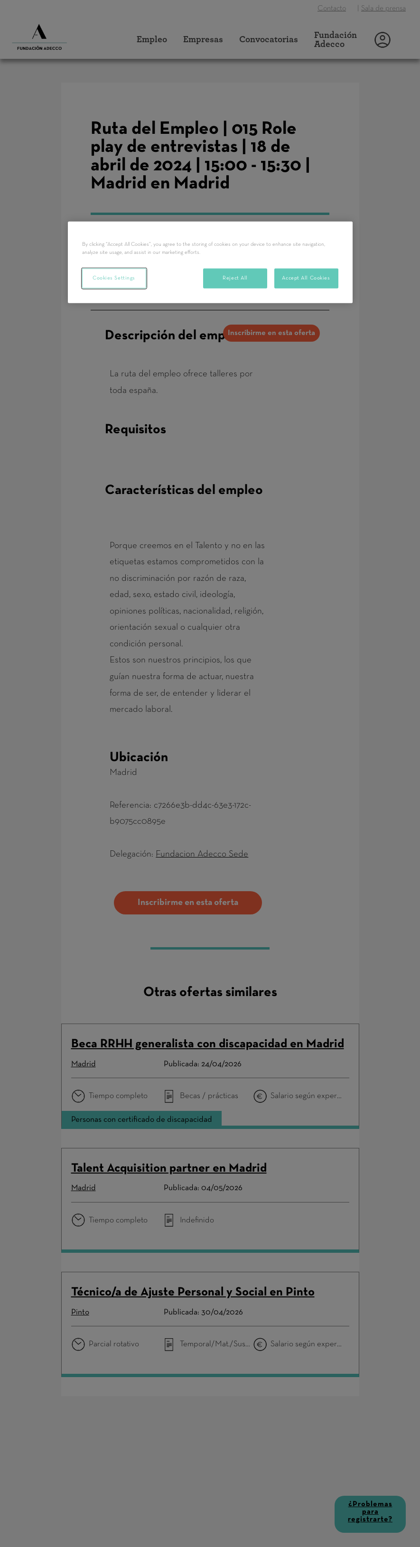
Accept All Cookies (306, 278)
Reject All (235, 278)
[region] (210, 262)
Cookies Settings (114, 278)
